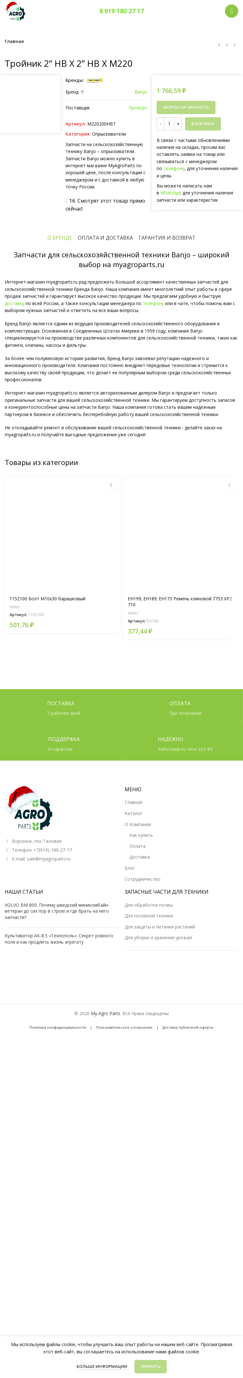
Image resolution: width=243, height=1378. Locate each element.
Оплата (137, 1164)
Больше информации (102, 1366)
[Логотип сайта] (15, 11)
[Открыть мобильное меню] (231, 11)
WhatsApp (170, 193)
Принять (150, 1366)
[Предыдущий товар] (219, 45)
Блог (130, 1185)
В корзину (203, 123)
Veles (14, 943)
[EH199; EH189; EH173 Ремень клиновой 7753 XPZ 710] (180, 870)
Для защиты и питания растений (160, 1244)
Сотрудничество (142, 1196)
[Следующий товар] (234, 45)
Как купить (141, 1152)
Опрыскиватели (109, 134)
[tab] (59, 574)
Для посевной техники (149, 1233)
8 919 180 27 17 (121, 11)
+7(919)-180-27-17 (53, 1167)
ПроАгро (137, 108)
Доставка (139, 1175)
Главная (14, 41)
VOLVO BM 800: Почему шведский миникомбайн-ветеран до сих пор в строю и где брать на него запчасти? (57, 1228)
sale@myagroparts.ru (49, 1176)
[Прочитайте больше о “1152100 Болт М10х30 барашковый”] (111, 821)
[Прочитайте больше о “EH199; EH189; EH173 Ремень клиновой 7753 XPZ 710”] (229, 821)
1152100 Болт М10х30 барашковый (47, 935)
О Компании (138, 1142)
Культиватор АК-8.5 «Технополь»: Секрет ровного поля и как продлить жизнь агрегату (59, 1256)
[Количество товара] (169, 124)
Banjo (141, 92)
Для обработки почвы (149, 1222)
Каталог (133, 1131)
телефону (173, 168)
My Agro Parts (105, 1331)
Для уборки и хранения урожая (158, 1255)
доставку (14, 639)
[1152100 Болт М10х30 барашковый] (62, 870)
